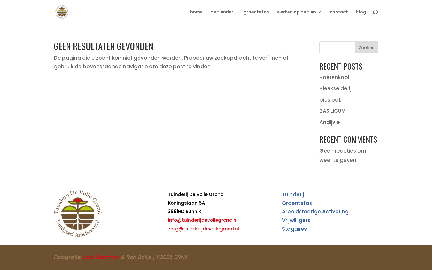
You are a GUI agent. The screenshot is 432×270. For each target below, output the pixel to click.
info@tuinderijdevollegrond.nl (203, 220)
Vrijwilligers (296, 220)
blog (361, 12)
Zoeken (367, 48)
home (196, 12)
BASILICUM (333, 110)
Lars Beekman (101, 257)
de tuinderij (223, 12)
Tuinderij (293, 194)
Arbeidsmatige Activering (315, 211)
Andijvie (330, 122)
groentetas (256, 12)
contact (339, 12)
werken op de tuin (296, 12)
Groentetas (297, 203)
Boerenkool (334, 77)
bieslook (330, 99)
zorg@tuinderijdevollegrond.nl (203, 229)
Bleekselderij (336, 88)
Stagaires (294, 229)
